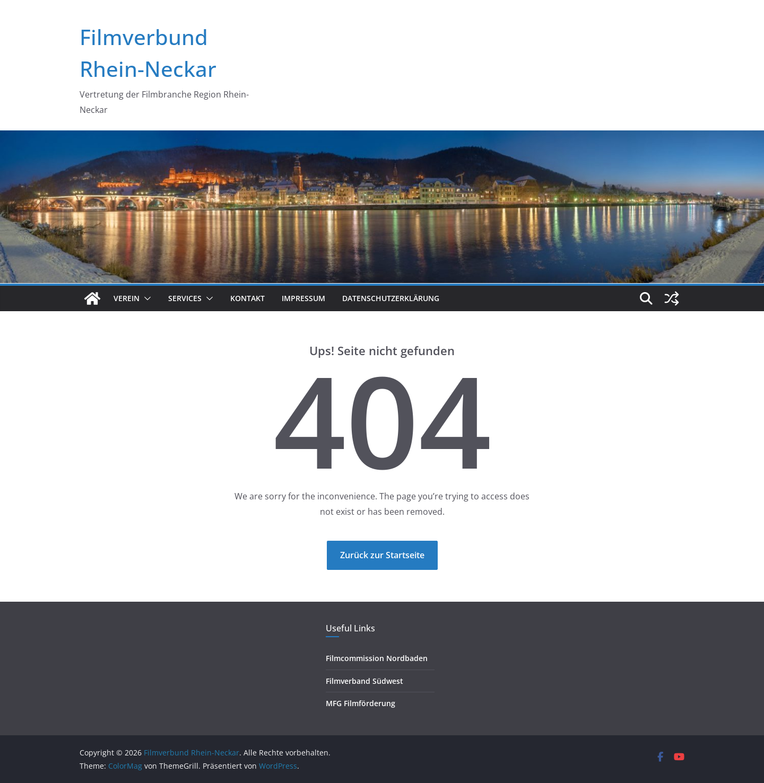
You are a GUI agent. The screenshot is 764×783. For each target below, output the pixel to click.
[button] (145, 298)
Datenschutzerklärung (390, 298)
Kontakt (247, 298)
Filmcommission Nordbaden (377, 658)
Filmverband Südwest (364, 681)
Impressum (303, 298)
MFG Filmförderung (360, 703)
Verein (127, 298)
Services (185, 298)
